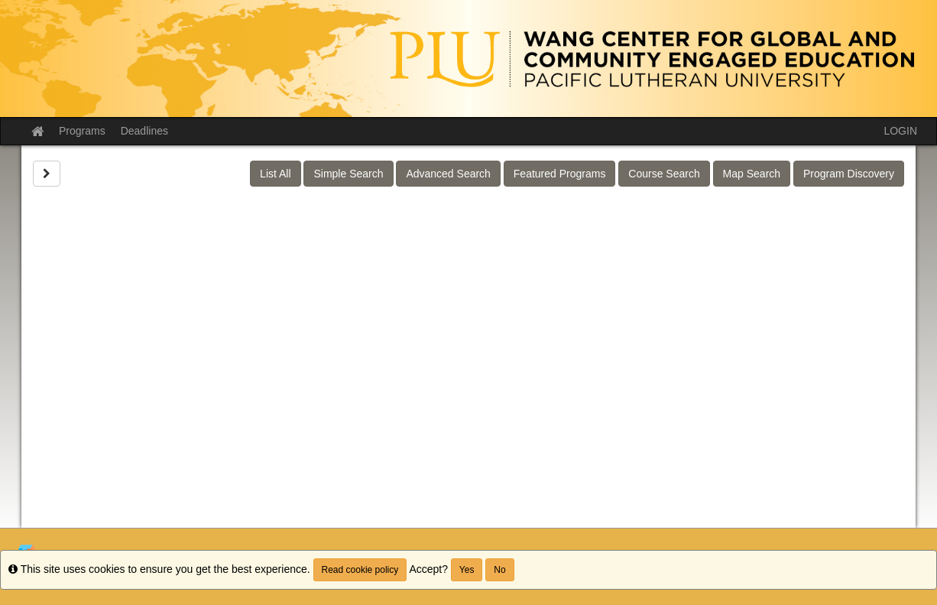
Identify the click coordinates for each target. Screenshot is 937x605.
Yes (467, 569)
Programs (82, 131)
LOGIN (900, 131)
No (499, 569)
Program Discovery (848, 174)
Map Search (751, 174)
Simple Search (348, 174)
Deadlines (144, 131)
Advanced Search (448, 174)
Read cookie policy (360, 569)
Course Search (663, 174)
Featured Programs (560, 174)
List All (275, 174)
